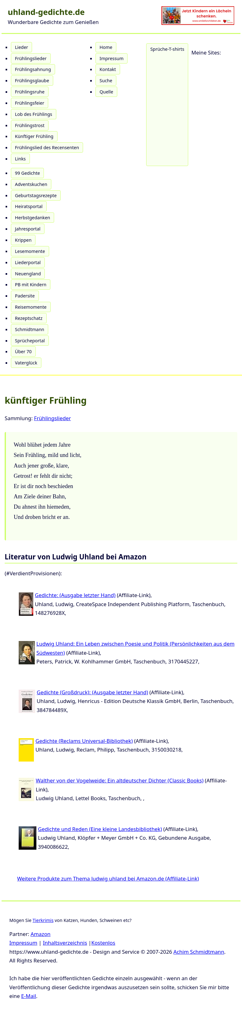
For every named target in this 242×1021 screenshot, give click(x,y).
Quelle (106, 92)
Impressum (111, 58)
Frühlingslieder (31, 58)
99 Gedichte (27, 173)
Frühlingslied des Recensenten (47, 147)
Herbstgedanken (32, 218)
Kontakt (108, 69)
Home (106, 47)
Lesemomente (30, 251)
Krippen (23, 240)
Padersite (25, 296)
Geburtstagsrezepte (36, 195)
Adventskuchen (31, 184)
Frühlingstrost (29, 125)
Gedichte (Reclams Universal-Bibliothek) (84, 740)
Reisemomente (31, 307)
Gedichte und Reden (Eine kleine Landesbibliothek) (100, 829)
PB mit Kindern (30, 284)
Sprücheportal (30, 341)
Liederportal (28, 262)
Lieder (21, 47)
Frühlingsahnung (33, 69)
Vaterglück (26, 363)
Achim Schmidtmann (198, 951)
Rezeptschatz (29, 318)
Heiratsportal (29, 206)
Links (20, 159)
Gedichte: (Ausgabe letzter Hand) (75, 595)
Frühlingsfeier (29, 103)
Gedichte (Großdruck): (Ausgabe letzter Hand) (92, 692)
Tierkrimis (43, 920)
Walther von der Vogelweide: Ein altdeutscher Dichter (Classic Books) (119, 780)
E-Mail (28, 996)
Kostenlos (103, 942)
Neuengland (28, 274)
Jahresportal (27, 229)
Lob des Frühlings (33, 114)
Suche (106, 80)
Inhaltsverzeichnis (65, 942)
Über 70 (23, 351)
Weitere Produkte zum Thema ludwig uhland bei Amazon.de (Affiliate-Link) (108, 878)
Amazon (40, 934)
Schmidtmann (29, 329)
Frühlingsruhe (29, 92)
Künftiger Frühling (34, 136)
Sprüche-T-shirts (167, 49)
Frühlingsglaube (32, 80)
